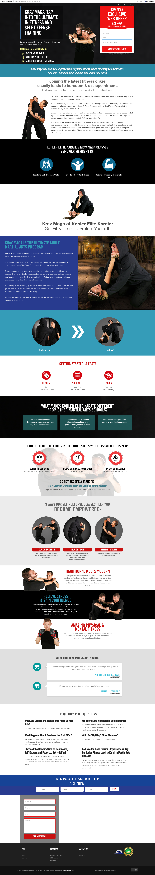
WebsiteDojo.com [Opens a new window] (69, 870)
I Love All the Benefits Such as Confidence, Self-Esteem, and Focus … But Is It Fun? (46, 750)
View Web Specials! (117, 49)
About (23, 855)
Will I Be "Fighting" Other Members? (100, 735)
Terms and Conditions (110, 870)
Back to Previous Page (125, 5)
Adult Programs (54, 858)
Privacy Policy (99, 870)
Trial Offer (24, 858)
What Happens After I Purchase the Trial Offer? (48, 735)
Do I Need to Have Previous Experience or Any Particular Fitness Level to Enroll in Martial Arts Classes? (106, 752)
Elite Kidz (53, 860)
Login (139, 1)
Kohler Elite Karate (6, 1)
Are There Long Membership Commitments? (104, 720)
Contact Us (82, 855)
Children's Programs (56, 855)
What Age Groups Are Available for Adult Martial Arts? (49, 722)
